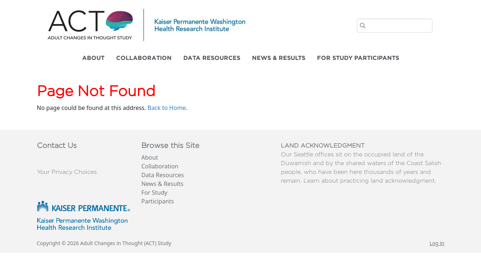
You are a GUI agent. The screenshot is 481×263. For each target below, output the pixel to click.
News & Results (278, 58)
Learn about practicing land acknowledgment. (370, 181)
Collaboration (144, 58)
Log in (437, 243)
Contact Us (57, 145)
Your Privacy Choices (67, 172)
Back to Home (167, 108)
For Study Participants (358, 58)
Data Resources (211, 58)
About (93, 58)
